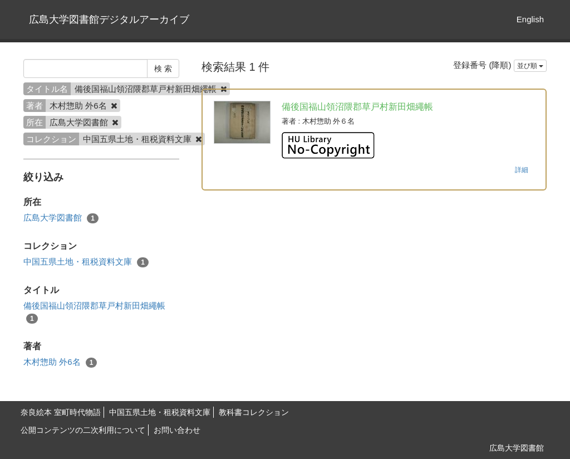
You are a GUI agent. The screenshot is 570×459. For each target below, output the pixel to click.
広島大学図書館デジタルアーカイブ (109, 19)
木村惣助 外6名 (60, 362)
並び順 (530, 66)
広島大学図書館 (61, 218)
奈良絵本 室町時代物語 (61, 412)
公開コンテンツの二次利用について (83, 430)
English (530, 19)
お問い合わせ (177, 430)
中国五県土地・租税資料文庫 (86, 262)
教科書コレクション (254, 412)
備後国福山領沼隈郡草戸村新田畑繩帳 (94, 312)
